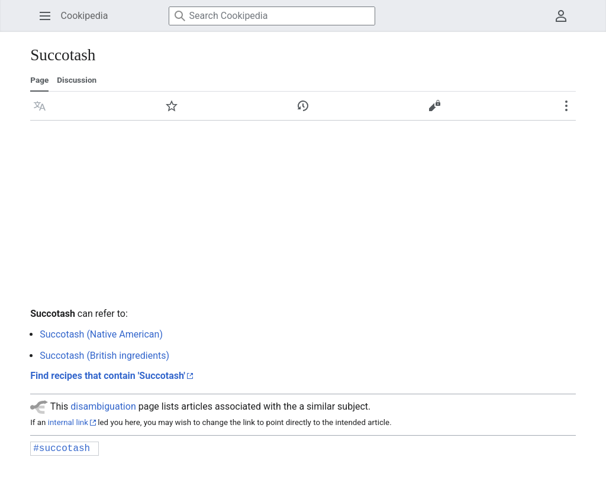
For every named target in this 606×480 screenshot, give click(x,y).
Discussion (76, 80)
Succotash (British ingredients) (104, 355)
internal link (68, 422)
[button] (40, 106)
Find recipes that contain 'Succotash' (107, 375)
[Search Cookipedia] (272, 16)
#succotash (61, 448)
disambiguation (103, 406)
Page (39, 80)
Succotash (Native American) (101, 334)
